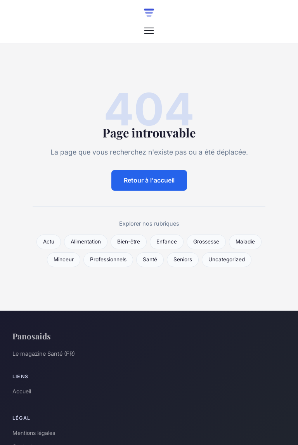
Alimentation (86, 241)
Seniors (182, 259)
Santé (150, 259)
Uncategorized (226, 259)
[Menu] (149, 30)
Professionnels (108, 259)
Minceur (64, 259)
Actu (48, 241)
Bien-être (128, 241)
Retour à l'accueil (149, 180)
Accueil (21, 391)
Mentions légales (33, 432)
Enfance (166, 241)
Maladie (245, 241)
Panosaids (31, 335)
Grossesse (206, 241)
